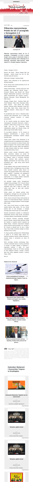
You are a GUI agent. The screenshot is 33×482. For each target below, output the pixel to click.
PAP (11, 25)
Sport (9, 25)
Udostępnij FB (16, 49)
